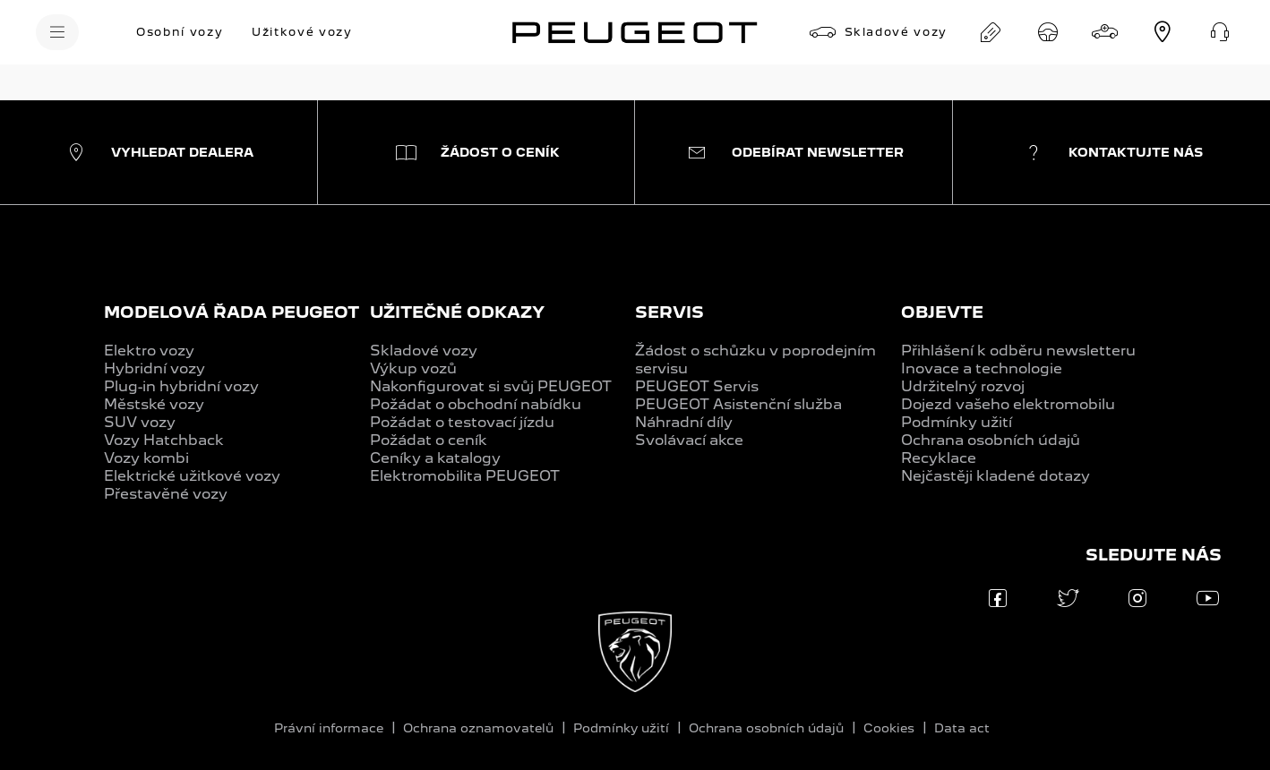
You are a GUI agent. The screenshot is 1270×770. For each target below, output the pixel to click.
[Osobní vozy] (179, 32)
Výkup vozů (413, 368)
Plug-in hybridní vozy (181, 386)
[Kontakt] (1220, 32)
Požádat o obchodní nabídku (475, 404)
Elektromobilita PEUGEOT (465, 475)
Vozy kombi (146, 457)
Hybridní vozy (154, 368)
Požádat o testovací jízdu (462, 422)
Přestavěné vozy (165, 493)
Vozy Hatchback (164, 440)
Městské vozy (154, 404)
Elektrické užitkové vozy (192, 475)
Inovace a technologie (981, 368)
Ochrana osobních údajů (990, 440)
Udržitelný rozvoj (963, 386)
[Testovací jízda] (1048, 32)
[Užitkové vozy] (302, 32)
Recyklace (938, 457)
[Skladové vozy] (878, 32)
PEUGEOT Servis (697, 386)
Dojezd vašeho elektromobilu (1008, 404)
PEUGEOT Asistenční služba (738, 404)
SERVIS (669, 312)
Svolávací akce (689, 440)
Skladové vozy (423, 350)
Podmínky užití (956, 422)
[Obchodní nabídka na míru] (990, 32)
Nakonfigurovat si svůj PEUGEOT (491, 386)
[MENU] (57, 32)
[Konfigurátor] (1105, 32)
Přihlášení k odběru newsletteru (1018, 350)
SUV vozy (140, 422)
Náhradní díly (684, 422)
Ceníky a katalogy (435, 457)
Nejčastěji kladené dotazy (995, 475)
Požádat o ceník (428, 440)
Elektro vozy (149, 350)
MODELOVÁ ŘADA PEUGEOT (231, 312)
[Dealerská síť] (1162, 32)
